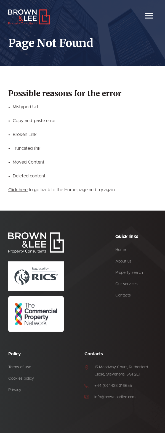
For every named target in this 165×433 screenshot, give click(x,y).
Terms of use (19, 367)
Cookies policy (21, 378)
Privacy (14, 390)
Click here (18, 190)
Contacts (123, 295)
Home (120, 250)
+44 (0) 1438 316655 (113, 386)
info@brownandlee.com (114, 397)
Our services (126, 284)
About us (123, 261)
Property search (129, 273)
